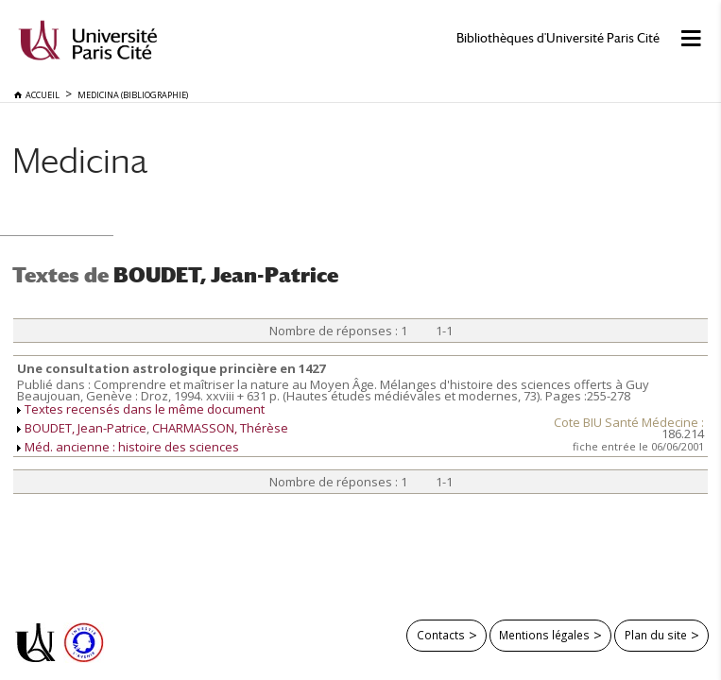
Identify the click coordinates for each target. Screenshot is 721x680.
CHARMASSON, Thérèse (220, 427)
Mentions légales (544, 634)
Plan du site (656, 634)
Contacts (441, 634)
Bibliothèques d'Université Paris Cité (558, 38)
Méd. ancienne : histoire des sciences (132, 446)
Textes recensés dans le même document (145, 408)
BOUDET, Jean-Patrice (85, 427)
